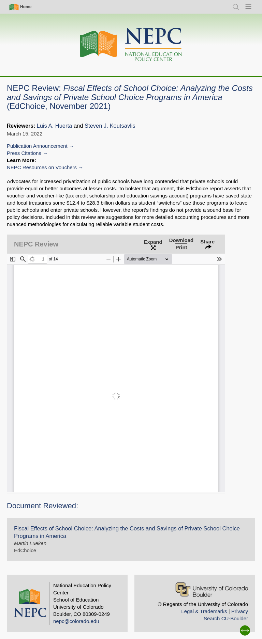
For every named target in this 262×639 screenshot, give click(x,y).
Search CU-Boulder (226, 618)
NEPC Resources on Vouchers (42, 167)
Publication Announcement (37, 146)
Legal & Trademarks (204, 611)
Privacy (239, 611)
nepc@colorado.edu (76, 621)
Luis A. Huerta (54, 126)
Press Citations (24, 153)
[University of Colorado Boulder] (211, 589)
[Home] (131, 45)
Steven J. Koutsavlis (110, 126)
